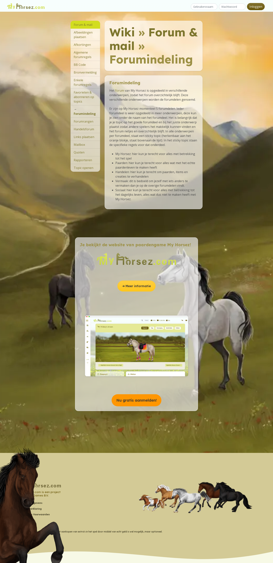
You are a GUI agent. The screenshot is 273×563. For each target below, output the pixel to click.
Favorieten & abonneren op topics (84, 97)
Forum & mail (153, 39)
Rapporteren (83, 160)
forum (119, 90)
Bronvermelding (85, 72)
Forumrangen (83, 121)
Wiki (122, 32)
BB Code (80, 65)
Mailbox (79, 145)
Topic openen (83, 168)
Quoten (79, 152)
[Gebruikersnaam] (204, 6)
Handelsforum (84, 129)
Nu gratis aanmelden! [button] (136, 400)
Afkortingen (82, 45)
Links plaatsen (84, 137)
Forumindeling (85, 114)
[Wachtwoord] (232, 6)
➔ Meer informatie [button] (136, 286)
